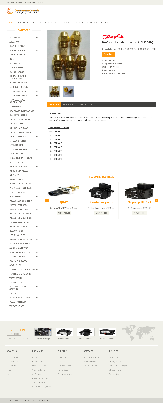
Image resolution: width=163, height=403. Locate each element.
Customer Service (14, 366)
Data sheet (108, 54)
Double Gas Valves (18, 83)
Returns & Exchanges (118, 366)
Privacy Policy (115, 361)
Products (50, 22)
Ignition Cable (16, 124)
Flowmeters (15, 106)
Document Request (91, 357)
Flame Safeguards (18, 96)
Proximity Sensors (18, 227)
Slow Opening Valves (19, 252)
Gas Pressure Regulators (22, 111)
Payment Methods (116, 357)
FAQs (9, 370)
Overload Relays (17, 179)
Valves (12, 293)
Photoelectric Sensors (21, 188)
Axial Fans (14, 42)
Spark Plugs (15, 265)
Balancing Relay (17, 46)
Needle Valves (16, 162)
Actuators (14, 37)
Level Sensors (16, 145)
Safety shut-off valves (20, 239)
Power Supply (16, 197)
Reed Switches (16, 231)
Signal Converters (18, 248)
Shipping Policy (115, 370)
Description (55, 104)
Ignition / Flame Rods (19, 119)
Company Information (16, 357)
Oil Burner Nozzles (18, 171)
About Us (22, 22)
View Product (64, 213)
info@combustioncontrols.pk (34, 2)
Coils (12, 59)
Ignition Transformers (20, 132)
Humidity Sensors (18, 115)
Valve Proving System (20, 298)
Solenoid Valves (17, 257)
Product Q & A (90, 104)
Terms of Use (114, 374)
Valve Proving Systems (41, 387)
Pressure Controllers (20, 201)
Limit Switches (16, 154)
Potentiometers (17, 192)
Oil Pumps (14, 175)
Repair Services (90, 361)
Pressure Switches (18, 209)
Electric (78, 22)
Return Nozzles (17, 235)
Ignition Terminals (18, 128)
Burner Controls (17, 50)
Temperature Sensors (20, 274)
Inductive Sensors (18, 136)
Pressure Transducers (20, 214)
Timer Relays (15, 282)
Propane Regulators (19, 222)
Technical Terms (90, 366)
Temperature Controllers (22, 270)
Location (10, 374)
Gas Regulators (38, 370)
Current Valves (16, 72)
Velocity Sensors (18, 302)
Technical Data (71, 104)
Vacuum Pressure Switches (17, 288)
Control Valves (17, 67)
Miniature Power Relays (20, 158)
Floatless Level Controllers (17, 101)
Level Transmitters (19, 149)
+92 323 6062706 (14, 2)
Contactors (15, 63)
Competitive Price (14, 361)
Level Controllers (18, 141)
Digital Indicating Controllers (17, 77)
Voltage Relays (16, 306)
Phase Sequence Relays (20, 184)
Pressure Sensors (18, 205)
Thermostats (15, 278)
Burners (64, 22)
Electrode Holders (18, 87)
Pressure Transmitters (21, 218)
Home (10, 22)
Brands (36, 22)
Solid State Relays (18, 261)
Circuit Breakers (17, 55)
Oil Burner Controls (19, 166)
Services (92, 22)
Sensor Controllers (19, 244)
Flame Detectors (17, 91)
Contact (105, 22)
